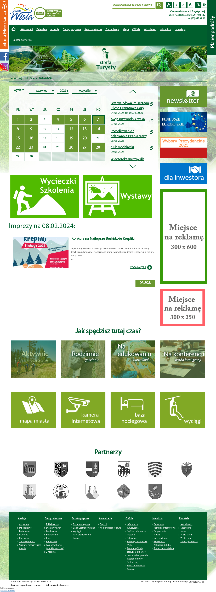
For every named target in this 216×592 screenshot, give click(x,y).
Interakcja (157, 518)
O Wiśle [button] (136, 29)
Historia (131, 534)
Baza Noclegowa (81, 524)
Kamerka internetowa (165, 527)
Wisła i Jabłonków (136, 565)
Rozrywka (24, 538)
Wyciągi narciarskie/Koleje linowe (82, 535)
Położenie (132, 538)
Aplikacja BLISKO (162, 544)
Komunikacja (105, 518)
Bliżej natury (52, 524)
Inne (48, 538)
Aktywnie (24, 524)
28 (98, 147)
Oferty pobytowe (72, 29)
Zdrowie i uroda (27, 541)
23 (31, 147)
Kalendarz (41, 29)
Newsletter (159, 541)
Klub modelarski (122, 147)
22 (18, 147)
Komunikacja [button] (112, 29)
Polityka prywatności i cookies (26, 585)
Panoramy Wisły (135, 548)
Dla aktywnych (53, 527)
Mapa (126, 29)
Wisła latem (150, 29)
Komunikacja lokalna (110, 527)
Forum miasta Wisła (164, 548)
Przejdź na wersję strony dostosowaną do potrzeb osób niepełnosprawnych (169, 5)
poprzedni (4, 591)
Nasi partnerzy (161, 538)
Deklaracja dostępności (57, 585)
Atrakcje (54, 29)
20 (84, 138)
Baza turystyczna (80, 518)
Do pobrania (160, 531)
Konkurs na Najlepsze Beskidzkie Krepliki (102, 239)
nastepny (11, 591)
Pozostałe (184, 518)
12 (71, 129)
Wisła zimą (165, 29)
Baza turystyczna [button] (93, 29)
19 (71, 138)
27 (84, 147)
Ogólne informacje (136, 531)
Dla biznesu (52, 531)
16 (31, 138)
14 (98, 129)
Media (157, 534)
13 (84, 129)
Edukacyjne (52, 534)
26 (71, 147)
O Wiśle (129, 518)
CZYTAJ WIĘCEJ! (138, 267)
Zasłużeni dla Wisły (136, 551)
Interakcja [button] (180, 29)
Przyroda (23, 534)
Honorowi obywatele (137, 555)
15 (18, 138)
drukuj (145, 283)
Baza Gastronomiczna (84, 527)
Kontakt (131, 569)
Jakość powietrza (22, 40)
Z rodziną (51, 551)
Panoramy (159, 524)
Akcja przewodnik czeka (128, 119)
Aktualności (26, 29)
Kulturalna (51, 541)
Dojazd (103, 524)
